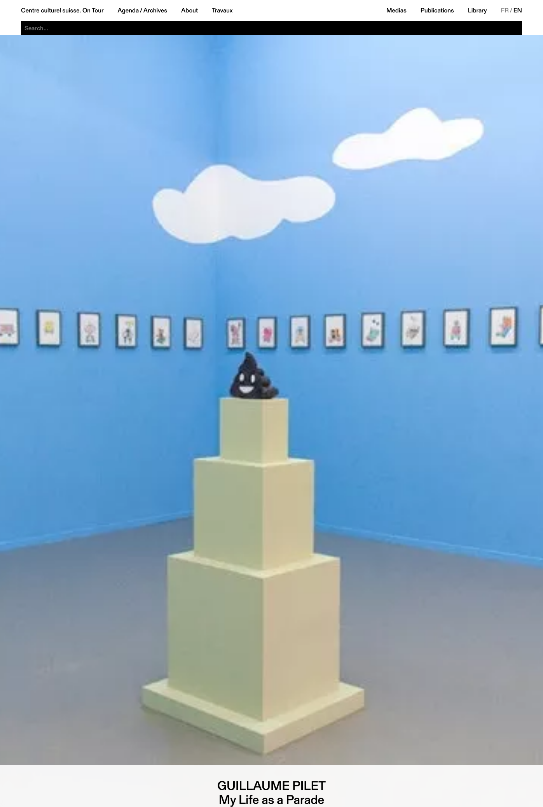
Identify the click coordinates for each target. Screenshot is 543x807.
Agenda (128, 10)
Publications (437, 10)
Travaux (222, 10)
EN (517, 10)
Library (477, 10)
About (189, 10)
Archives (155, 10)
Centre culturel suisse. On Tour (62, 10)
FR (505, 10)
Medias (396, 10)
